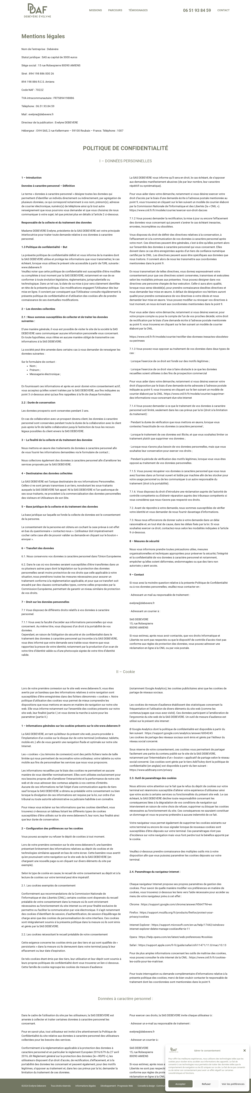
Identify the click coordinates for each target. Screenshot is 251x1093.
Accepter (180, 1083)
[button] (244, 1050)
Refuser (206, 1083)
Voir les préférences (233, 1083)
